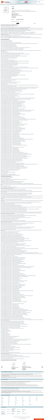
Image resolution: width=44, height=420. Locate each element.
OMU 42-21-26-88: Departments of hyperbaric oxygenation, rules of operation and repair (10, 231)
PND (15, 403)
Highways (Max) (8, 409)
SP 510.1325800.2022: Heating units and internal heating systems (8, 346)
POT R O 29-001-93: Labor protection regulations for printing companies (8, 246)
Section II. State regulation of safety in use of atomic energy (12, 29)
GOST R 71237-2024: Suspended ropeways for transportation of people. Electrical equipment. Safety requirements (13, 220)
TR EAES (30, 404)
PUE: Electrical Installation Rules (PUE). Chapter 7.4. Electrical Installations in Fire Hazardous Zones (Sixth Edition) (13, 297)
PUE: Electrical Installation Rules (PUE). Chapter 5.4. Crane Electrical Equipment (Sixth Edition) (11, 286)
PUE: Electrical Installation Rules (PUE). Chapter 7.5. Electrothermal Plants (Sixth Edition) (10, 298)
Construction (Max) (3, 409)
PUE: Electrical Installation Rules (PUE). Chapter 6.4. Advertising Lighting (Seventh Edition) (10, 293)
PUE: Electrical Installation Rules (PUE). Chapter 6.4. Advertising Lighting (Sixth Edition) (10, 307)
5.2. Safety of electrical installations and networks (22, 28)
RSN (22, 403)
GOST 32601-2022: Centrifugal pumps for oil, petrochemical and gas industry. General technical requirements (12, 181)
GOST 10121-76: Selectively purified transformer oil (6, 41)
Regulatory (32, 0)
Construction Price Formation (3, 411)
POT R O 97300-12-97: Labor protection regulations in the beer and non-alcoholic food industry (11, 249)
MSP (8, 400)
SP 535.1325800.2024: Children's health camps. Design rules (7, 348)
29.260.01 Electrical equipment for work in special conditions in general (33, 37)
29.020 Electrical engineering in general (16, 35)
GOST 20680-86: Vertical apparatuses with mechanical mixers (7, 180)
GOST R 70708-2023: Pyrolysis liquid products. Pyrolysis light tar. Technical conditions (10, 218)
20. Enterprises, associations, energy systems (11, 4)
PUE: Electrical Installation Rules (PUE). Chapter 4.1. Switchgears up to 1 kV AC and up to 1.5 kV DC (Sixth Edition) (13, 263)
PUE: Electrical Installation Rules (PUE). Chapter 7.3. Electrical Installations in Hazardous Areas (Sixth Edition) (13, 296)
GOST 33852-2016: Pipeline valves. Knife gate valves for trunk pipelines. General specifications (11, 182)
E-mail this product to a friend (16, 21)
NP (8, 405)
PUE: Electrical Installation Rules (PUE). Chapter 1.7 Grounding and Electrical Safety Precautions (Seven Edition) (13, 258)
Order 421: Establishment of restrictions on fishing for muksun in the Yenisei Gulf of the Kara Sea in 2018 (12, 234)
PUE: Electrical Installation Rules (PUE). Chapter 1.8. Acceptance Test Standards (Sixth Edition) (11, 262)
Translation (29, 0)
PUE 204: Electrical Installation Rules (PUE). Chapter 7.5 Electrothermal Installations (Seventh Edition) (12, 316)
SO (29, 398)
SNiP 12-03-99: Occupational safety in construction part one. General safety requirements (10, 327)
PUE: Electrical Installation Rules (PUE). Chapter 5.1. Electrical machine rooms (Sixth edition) (11, 283)
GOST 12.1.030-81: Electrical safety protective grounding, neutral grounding (9, 46)
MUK (8, 401)
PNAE (16, 402)
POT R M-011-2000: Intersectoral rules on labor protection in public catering (9, 242)
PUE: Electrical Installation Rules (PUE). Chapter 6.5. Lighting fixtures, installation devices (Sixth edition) (12, 308)
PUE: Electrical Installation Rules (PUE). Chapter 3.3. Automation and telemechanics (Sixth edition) (11, 278)
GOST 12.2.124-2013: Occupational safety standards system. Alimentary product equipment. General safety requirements (14, 179)
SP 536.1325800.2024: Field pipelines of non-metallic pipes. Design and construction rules (10, 349)
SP (29, 399)
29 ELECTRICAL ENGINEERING (7, 35)
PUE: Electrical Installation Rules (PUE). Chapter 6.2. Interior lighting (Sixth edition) (10, 305)
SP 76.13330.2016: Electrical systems (5, 351)
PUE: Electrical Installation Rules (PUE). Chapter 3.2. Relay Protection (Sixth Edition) (10, 277)
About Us (40, 0)
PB (15, 401)
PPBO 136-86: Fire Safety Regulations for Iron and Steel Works (7, 255)
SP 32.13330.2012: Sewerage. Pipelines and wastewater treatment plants (9, 342)
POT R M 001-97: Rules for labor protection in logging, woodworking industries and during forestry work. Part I (12, 241)
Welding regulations (24, 413)
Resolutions (23, 400)
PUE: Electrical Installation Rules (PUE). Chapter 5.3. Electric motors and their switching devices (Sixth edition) (13, 285)
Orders (16, 398)
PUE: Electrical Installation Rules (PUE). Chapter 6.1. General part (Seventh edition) (10, 289)
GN (1, 399)
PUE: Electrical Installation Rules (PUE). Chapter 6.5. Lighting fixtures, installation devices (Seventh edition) (12, 294)
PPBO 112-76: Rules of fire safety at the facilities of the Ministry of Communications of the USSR (11, 254)
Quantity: (13, 19)
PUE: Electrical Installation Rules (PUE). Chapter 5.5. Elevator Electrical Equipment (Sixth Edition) (11, 287)
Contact (42, 0)
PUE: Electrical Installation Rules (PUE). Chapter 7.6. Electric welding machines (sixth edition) (11, 299)
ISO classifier (2, 35)
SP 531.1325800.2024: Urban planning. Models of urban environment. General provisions (10, 347)
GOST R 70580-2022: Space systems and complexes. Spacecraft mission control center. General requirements (13, 216)
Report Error (22, 21)
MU (8, 402)
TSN (29, 405)
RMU (22, 401)
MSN (8, 399)
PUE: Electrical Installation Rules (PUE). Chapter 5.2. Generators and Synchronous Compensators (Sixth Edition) (13, 284)
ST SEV (30, 400)
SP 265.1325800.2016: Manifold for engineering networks (7, 338)
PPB (15, 405)
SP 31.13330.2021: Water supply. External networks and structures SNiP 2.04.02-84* (10, 341)
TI (29, 402)
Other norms (16, 400)
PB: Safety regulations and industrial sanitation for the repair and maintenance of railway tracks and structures (12, 237)
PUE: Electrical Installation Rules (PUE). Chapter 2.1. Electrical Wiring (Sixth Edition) (10, 271)
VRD (36, 399)
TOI (29, 403)
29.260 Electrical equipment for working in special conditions (18, 37)
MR (8, 398)
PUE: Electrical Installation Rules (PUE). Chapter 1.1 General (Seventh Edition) (9, 256)
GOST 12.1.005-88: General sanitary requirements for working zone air (8, 44)
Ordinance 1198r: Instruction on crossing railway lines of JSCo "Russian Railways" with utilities (11, 235)
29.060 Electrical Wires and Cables (15, 36)
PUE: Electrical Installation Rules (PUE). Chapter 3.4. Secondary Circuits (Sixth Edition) (10, 279)
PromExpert (18, 413)
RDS (22, 399)
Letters (2, 403)
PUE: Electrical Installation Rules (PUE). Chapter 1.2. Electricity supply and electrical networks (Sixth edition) (12, 265)
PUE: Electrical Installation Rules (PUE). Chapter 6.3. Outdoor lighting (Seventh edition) (10, 292)
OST (15, 399)
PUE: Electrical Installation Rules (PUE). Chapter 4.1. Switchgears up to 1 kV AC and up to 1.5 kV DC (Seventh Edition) (14, 313)
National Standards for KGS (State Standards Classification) (14, 410)
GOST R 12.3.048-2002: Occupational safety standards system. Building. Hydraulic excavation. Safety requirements (13, 189)
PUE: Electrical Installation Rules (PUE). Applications (6, 302)
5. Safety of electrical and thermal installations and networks (10, 28)
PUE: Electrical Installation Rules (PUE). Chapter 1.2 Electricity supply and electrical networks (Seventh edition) (13, 257)
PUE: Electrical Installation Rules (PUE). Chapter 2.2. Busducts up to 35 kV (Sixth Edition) (10, 272)
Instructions (2, 401)
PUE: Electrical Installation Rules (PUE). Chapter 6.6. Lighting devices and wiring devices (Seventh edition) (12, 303)
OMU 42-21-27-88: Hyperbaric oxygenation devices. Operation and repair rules (9, 232)
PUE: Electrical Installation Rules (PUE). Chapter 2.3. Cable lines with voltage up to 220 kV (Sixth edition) (12, 273)
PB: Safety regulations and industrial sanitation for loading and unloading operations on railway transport (12, 236)
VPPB (36, 398)
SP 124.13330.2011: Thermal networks (5, 335)
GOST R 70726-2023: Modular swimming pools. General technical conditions (9, 219)
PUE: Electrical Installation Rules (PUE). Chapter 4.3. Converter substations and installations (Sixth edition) (12, 281)
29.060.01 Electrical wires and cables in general (25, 36)
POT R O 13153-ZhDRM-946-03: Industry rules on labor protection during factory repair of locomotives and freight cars (13, 243)
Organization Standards (13, 413)
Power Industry (4, 4)
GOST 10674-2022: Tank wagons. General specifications (7, 177)
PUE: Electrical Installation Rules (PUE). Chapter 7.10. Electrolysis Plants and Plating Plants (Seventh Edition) (13, 261)
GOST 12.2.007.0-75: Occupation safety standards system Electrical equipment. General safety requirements (12, 48)
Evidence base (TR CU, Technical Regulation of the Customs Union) (3, 413)
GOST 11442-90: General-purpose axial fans (5, 178)
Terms (38, 0)
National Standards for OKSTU (14, 411)
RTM (22, 404)
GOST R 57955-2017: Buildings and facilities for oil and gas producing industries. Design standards (11, 199)
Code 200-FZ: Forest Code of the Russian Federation (6, 40)
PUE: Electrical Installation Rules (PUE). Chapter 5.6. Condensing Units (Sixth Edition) (10, 288)
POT (15, 404)
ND (8, 403)
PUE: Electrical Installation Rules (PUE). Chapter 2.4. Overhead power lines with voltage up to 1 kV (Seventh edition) (13, 311)
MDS (1, 405)
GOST (2, 400)
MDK (1, 404)
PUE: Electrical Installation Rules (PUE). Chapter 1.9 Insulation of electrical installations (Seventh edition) (12, 259)
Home (27, 0)
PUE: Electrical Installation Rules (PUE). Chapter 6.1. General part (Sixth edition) (9, 304)
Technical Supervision (3, 29)
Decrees (2, 398)
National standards (9, 413)
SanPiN (23, 405)
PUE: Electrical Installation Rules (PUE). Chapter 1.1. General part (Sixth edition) (9, 264)
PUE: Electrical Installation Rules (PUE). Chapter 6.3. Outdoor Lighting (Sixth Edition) (10, 306)
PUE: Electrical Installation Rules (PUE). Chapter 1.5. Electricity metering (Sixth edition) (10, 268)
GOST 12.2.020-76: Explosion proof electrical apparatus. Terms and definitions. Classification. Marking (12, 49)
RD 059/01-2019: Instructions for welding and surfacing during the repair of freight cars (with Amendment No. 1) (13, 317)
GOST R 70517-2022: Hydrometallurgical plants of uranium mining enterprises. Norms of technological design (12, 214)
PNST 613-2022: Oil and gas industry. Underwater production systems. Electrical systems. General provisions (12, 239)
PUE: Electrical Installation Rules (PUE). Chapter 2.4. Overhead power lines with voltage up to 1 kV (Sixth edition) (13, 274)
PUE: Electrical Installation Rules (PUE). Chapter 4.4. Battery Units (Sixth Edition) (9, 282)
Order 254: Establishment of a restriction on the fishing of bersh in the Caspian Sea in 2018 (10, 233)
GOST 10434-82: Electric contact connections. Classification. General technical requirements (11, 42)
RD (22, 398)
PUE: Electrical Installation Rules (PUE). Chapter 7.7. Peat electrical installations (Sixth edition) (11, 300)
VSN (36, 400)
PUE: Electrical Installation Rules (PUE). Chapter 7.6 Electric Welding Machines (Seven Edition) (11, 260)
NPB (8, 404)
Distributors (35, 0)
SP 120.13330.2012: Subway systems (5, 333)
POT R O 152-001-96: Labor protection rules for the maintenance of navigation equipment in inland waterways (12, 244)
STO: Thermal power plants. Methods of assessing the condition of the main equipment (10, 352)
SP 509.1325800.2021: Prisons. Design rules (5, 345)
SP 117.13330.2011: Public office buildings (5, 330)
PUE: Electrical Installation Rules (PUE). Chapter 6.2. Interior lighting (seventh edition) (10, 291)
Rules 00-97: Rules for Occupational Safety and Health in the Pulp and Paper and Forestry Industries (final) (12, 321)
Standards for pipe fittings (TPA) (24, 409)
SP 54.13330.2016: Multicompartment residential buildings (7, 350)
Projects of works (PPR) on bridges (19, 411)
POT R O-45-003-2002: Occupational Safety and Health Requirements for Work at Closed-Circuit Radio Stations (13, 251)
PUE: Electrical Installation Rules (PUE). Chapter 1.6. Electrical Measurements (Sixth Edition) (11, 269)
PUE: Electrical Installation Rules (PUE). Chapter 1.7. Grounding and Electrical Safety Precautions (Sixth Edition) (13, 270)
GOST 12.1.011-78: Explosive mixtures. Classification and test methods (8, 45)
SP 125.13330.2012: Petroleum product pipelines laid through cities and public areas (10, 336)
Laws (2, 402)
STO (29, 401)
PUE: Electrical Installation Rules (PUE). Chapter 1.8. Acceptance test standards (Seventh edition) (11, 315)
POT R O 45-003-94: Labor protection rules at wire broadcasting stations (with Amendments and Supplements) (13, 247)
